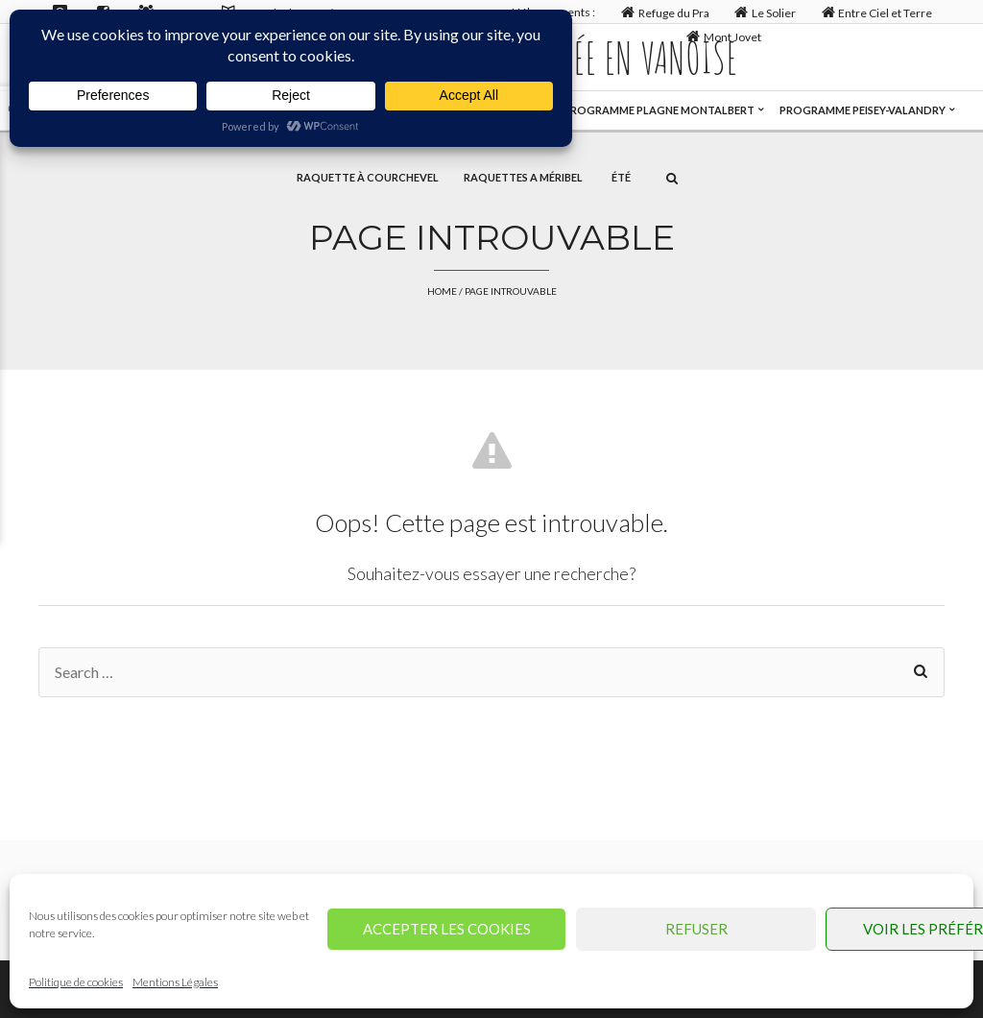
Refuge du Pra (662, 12)
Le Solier (763, 12)
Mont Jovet (722, 36)
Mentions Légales (175, 982)
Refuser (696, 928)
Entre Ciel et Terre (875, 12)
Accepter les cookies (447, 928)
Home (442, 291)
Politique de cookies (76, 982)
